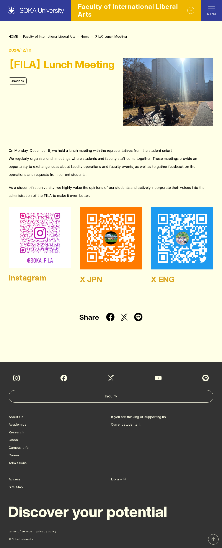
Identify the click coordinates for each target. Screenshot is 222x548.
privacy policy (46, 531)
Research (16, 432)
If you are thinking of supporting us (138, 417)
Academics (17, 424)
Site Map (16, 487)
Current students (124, 424)
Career (14, 455)
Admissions (18, 463)
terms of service (20, 531)
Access (15, 479)
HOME (13, 36)
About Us (16, 417)
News (85, 36)
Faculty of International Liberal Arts (49, 36)
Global (14, 440)
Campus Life (19, 448)
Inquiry (111, 396)
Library (116, 479)
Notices (17, 81)
